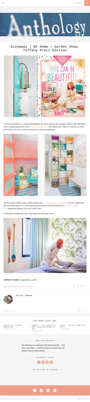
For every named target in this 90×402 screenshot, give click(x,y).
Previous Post (10, 311)
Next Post (82, 311)
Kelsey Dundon (27, 286)
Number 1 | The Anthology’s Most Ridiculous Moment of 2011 (44, 327)
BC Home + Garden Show (38, 127)
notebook (64, 203)
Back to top (84, 399)
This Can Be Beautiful (51, 203)
